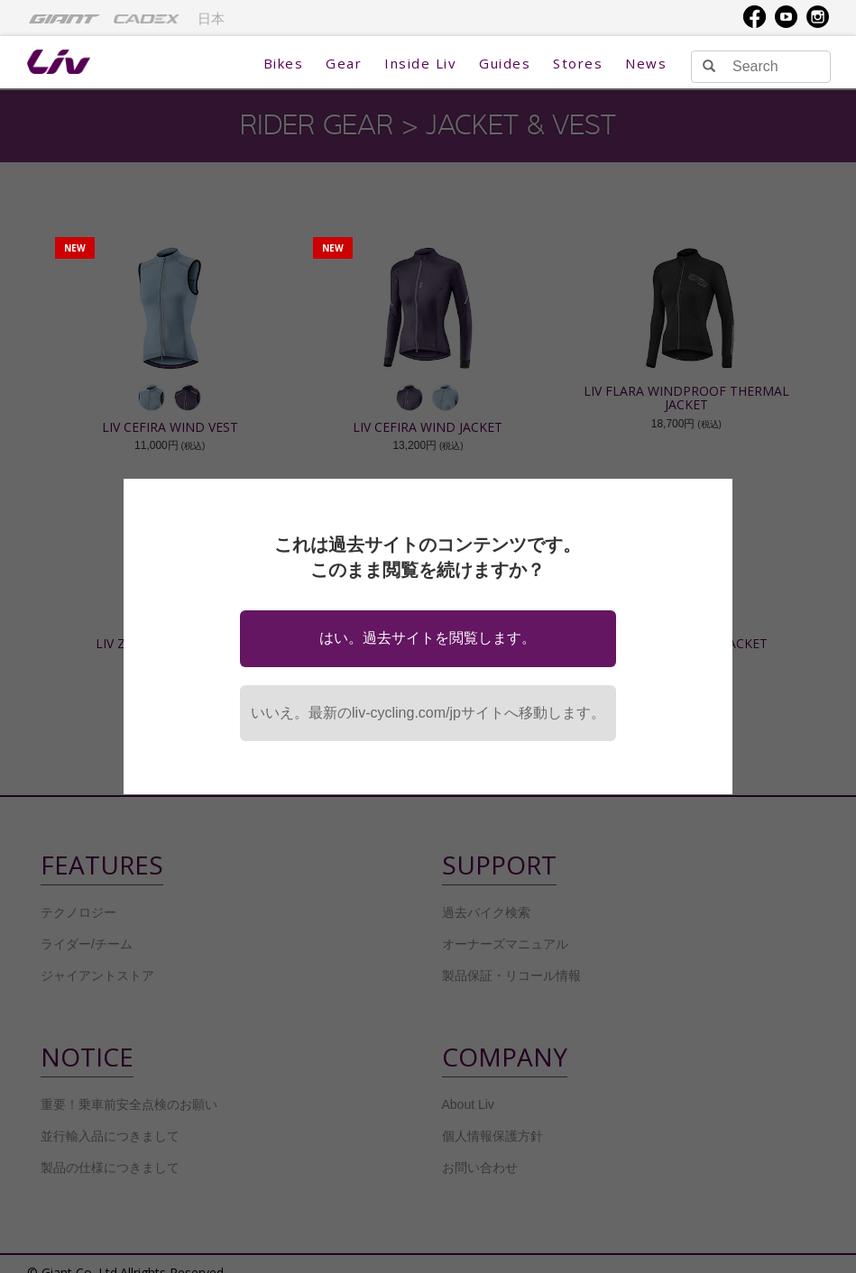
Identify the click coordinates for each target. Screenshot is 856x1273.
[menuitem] (64, 18)
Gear (344, 63)
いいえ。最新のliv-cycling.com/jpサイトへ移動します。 (428, 712)
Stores (578, 63)
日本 (211, 19)
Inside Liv (420, 63)
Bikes (283, 63)
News (646, 63)
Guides (504, 63)
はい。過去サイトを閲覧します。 (427, 638)
